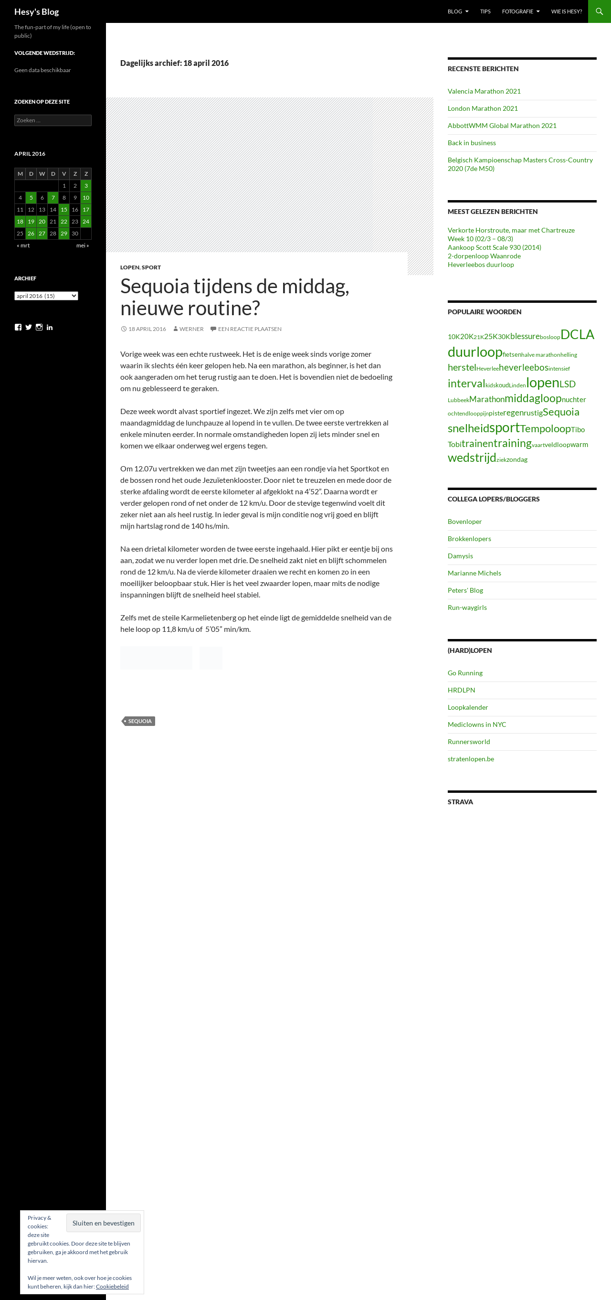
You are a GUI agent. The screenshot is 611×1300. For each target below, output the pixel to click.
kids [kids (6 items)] (490, 385)
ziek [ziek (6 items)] (501, 460)
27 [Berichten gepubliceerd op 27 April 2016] (42, 233)
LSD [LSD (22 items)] (567, 384)
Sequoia (140, 721)
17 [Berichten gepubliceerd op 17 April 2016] (86, 209)
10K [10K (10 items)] (454, 336)
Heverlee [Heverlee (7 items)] (487, 368)
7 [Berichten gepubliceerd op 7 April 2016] (53, 197)
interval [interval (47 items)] (466, 383)
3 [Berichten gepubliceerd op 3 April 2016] (86, 185)
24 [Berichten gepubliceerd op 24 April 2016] (86, 221)
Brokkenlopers (469, 538)
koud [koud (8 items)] (502, 385)
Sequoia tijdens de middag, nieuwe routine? (234, 297)
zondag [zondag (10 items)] (516, 459)
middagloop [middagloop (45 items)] (533, 398)
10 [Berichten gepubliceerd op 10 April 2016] (86, 197)
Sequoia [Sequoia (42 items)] (561, 411)
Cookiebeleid (112, 1286)
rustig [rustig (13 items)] (533, 412)
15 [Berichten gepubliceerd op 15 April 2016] (64, 209)
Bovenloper (465, 521)
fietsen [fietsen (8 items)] (512, 354)
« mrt (23, 245)
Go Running (465, 673)
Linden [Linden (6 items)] (517, 385)
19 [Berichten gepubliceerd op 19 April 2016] (31, 221)
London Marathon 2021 (483, 108)
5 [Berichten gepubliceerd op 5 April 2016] (31, 197)
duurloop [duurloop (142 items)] (475, 351)
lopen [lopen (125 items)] (542, 382)
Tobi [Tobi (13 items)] (455, 444)
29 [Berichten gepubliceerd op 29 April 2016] (64, 233)
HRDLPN (461, 690)
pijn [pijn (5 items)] (484, 413)
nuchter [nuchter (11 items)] (574, 399)
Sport (151, 267)
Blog (455, 11)
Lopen (129, 267)
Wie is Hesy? (566, 11)
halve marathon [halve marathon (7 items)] (540, 354)
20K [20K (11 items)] (467, 336)
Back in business (472, 143)
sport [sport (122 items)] (504, 427)
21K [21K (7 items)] (479, 337)
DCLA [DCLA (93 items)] (577, 334)
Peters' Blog (465, 590)
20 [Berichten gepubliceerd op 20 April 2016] (42, 221)
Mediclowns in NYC (477, 724)
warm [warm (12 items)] (579, 444)
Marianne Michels (474, 573)
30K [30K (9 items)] (504, 337)
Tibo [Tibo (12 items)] (578, 429)
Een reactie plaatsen (250, 328)
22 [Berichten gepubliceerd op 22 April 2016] (64, 221)
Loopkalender (468, 707)
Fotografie (517, 11)
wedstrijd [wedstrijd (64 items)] (472, 457)
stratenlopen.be (471, 759)
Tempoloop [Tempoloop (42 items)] (545, 428)
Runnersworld (469, 741)
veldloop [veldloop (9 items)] (557, 444)
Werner (191, 328)
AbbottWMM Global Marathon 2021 (502, 125)
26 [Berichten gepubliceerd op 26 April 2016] (31, 233)
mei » (82, 245)
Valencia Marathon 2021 (484, 91)
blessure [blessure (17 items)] (525, 336)
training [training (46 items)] (513, 443)
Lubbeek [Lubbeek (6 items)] (458, 400)
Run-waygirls (467, 607)
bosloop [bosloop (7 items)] (550, 337)
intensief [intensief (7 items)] (559, 368)
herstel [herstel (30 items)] (462, 367)
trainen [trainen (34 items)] (478, 443)
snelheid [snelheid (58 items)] (468, 428)
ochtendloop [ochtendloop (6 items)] (464, 413)
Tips (485, 11)
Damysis (460, 556)
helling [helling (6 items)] (568, 355)
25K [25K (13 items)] (491, 336)
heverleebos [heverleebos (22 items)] (523, 367)
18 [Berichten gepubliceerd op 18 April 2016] (20, 221)
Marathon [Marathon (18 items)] (487, 399)
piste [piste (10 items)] (496, 413)
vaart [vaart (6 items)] (538, 445)
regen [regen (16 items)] (513, 412)
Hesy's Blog (36, 11)
